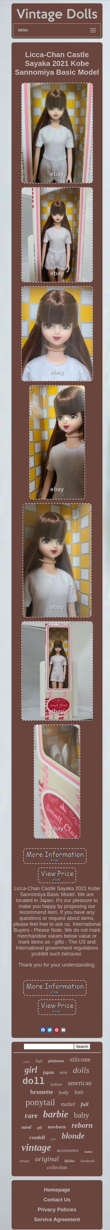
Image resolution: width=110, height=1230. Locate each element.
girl (31, 1070)
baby (81, 1115)
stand (26, 1127)
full (84, 1104)
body (64, 1092)
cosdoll (37, 1137)
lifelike (69, 1161)
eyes (53, 1139)
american (80, 1083)
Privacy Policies (57, 1209)
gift (39, 1127)
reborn (82, 1125)
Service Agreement (57, 1219)
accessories (67, 1150)
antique (24, 1161)
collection (57, 1167)
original (47, 1159)
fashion (56, 1084)
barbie (55, 1114)
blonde (73, 1135)
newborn (57, 1127)
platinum (56, 1061)
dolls (81, 1070)
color (26, 1061)
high (38, 1061)
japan (48, 1072)
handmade (88, 1161)
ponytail (40, 1102)
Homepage (57, 1190)
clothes (88, 1151)
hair (79, 1092)
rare (31, 1115)
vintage (36, 1147)
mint (63, 1072)
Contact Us (57, 1200)
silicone (80, 1059)
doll (33, 1081)
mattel (68, 1104)
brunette (41, 1091)
